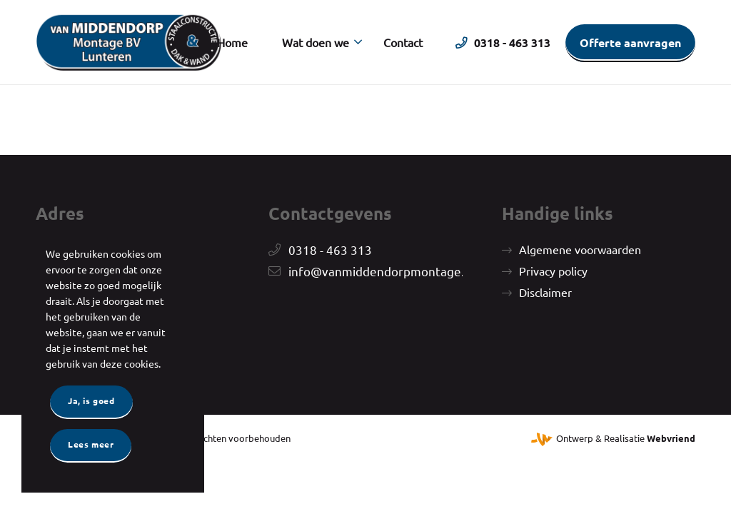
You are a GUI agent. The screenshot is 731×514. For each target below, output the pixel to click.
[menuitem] (232, 42)
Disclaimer (545, 292)
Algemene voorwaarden (580, 249)
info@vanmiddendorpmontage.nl (381, 270)
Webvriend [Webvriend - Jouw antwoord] (671, 438)
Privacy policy (553, 270)
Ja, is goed (91, 400)
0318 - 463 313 (330, 249)
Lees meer (91, 444)
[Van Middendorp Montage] (128, 42)
